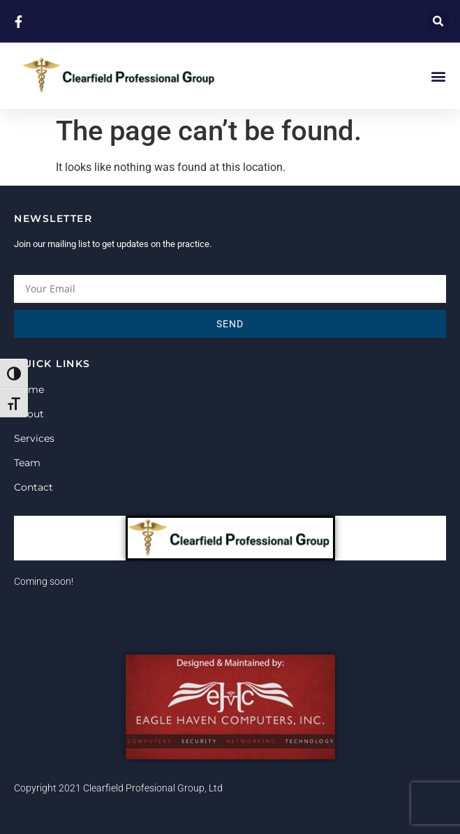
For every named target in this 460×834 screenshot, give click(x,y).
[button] (439, 21)
